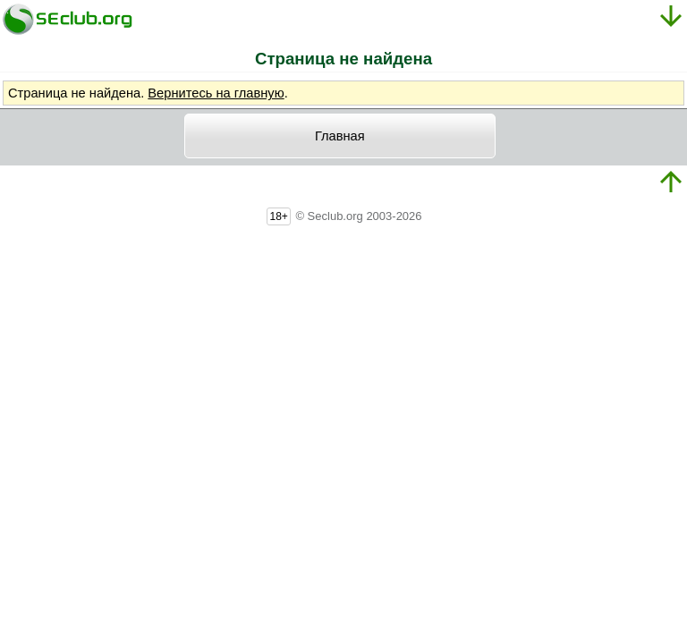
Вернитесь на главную (216, 93)
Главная (340, 136)
